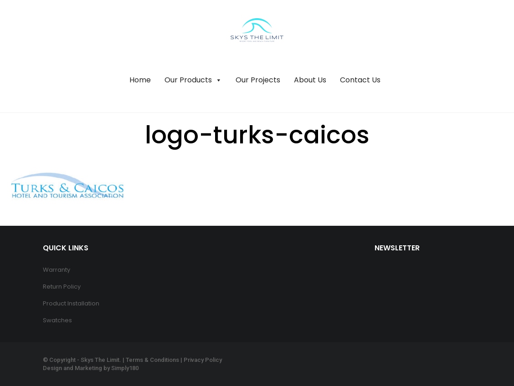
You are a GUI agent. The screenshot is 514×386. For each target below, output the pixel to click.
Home (140, 80)
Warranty (56, 269)
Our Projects (258, 80)
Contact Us (360, 80)
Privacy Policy (203, 359)
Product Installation (71, 303)
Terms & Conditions (152, 359)
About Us (310, 80)
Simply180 (125, 368)
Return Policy (62, 286)
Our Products (193, 80)
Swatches (57, 320)
